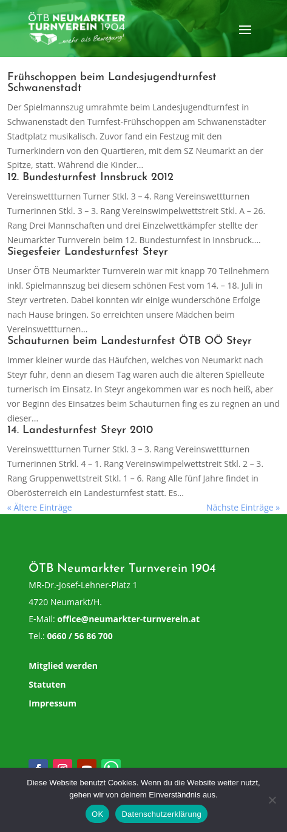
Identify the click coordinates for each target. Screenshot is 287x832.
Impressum (52, 703)
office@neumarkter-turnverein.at (128, 619)
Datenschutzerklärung (161, 814)
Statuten (47, 684)
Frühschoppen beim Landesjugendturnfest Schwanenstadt (112, 83)
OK (97, 814)
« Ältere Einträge (39, 507)
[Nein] (272, 800)
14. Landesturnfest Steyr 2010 (80, 430)
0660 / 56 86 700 (79, 636)
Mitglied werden (63, 665)
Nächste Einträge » (243, 507)
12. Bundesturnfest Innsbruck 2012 (90, 177)
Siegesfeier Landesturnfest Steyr (87, 252)
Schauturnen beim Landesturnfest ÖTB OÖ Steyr (129, 341)
